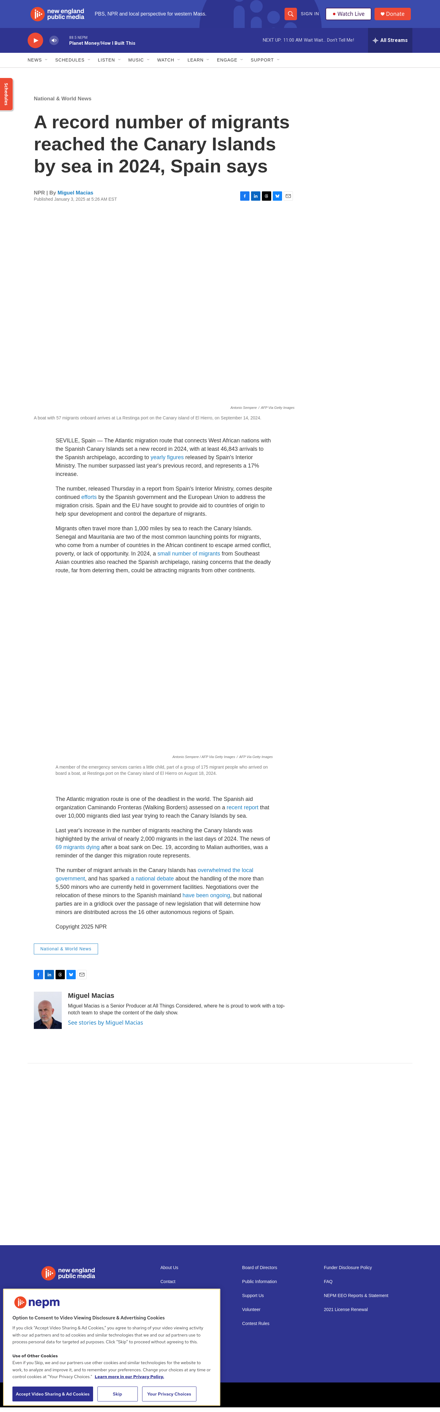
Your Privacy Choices (169, 1394)
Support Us (253, 1300)
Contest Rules (255, 1328)
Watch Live (349, 16)
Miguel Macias (75, 197)
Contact (167, 1286)
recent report (242, 812)
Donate (396, 16)
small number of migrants (189, 558)
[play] (35, 45)
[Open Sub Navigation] (46, 64)
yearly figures (167, 462)
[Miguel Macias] (48, 1015)
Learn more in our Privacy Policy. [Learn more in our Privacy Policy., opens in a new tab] (129, 1376)
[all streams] (390, 45)
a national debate (152, 883)
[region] (111, 1347)
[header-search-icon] (290, 16)
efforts (89, 502)
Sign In (310, 16)
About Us (169, 1272)
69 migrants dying (78, 852)
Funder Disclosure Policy (348, 1272)
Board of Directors (259, 1272)
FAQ (328, 1286)
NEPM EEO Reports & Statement (356, 1300)
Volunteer (251, 1314)
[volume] (54, 45)
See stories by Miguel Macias (105, 1027)
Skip (117, 1394)
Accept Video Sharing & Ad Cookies (53, 1394)
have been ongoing (206, 900)
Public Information (259, 1286)
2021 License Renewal (346, 1314)
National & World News (63, 103)
